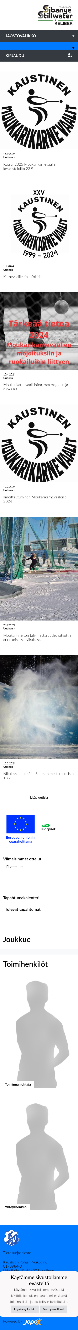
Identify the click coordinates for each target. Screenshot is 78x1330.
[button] (39, 1035)
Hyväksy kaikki (25, 1309)
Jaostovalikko (42, 36)
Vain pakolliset (53, 1309)
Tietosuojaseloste (17, 1252)
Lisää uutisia (39, 797)
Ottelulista (13, 883)
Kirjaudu (39, 55)
